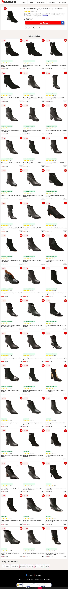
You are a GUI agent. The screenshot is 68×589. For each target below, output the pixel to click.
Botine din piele (39, 566)
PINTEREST (37, 575)
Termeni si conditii (21, 579)
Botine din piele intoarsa (26, 566)
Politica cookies (46, 579)
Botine (23, 2)
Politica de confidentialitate (34, 579)
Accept (39, 588)
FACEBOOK (29, 575)
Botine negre (6, 566)
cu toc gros (51, 2)
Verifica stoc (52, 22)
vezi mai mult (45, 15)
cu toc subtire (40, 2)
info (21, 68)
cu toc (31, 2)
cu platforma (62, 2)
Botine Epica (15, 566)
